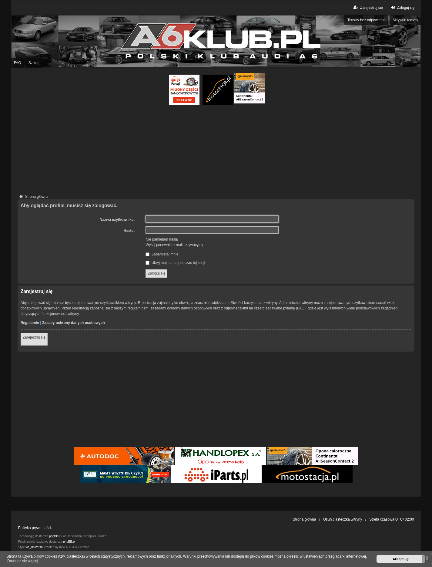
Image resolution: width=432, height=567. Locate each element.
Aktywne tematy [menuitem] (405, 20)
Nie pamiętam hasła (162, 239)
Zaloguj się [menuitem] (401, 7)
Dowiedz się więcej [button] (22, 561)
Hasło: (129, 230)
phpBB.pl (69, 541)
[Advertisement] (216, 150)
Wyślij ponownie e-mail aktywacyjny (174, 245)
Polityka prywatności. (35, 528)
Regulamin (30, 323)
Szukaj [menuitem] (33, 63)
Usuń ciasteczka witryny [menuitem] (342, 519)
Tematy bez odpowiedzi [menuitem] (366, 20)
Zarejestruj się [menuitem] (368, 7)
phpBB (53, 536)
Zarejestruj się (34, 337)
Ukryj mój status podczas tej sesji (175, 263)
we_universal (34, 547)
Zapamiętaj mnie (162, 254)
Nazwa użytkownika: (117, 220)
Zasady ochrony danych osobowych (73, 323)
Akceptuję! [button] (401, 559)
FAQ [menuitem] (17, 63)
